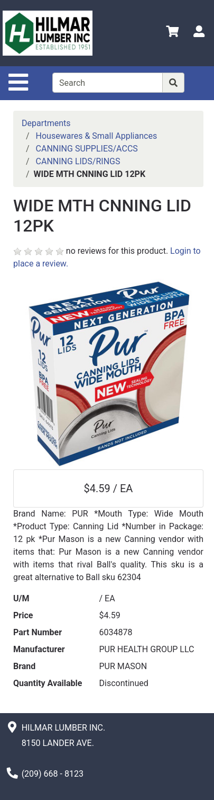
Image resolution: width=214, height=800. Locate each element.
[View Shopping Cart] (172, 33)
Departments (46, 123)
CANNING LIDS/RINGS (78, 161)
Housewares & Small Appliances (96, 136)
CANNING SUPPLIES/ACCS (87, 149)
